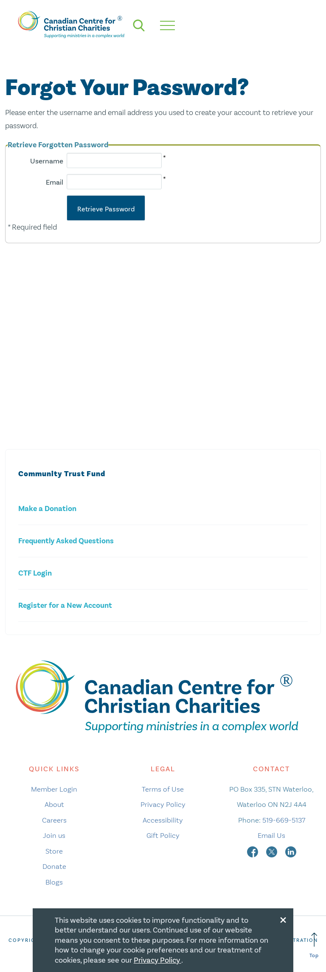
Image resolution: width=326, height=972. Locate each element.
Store (54, 851)
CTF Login (35, 573)
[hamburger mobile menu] (167, 25)
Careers (54, 820)
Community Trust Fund (61, 474)
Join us (54, 835)
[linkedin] (290, 851)
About (54, 804)
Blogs (54, 882)
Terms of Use (163, 789)
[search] (139, 25)
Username (46, 161)
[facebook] (253, 851)
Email (54, 182)
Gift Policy (163, 835)
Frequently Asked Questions (66, 541)
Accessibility (163, 820)
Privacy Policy (163, 804)
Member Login (54, 789)
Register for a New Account (65, 605)
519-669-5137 (283, 820)
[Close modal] (283, 918)
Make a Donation (47, 509)
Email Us (271, 835)
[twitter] (272, 851)
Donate (54, 866)
